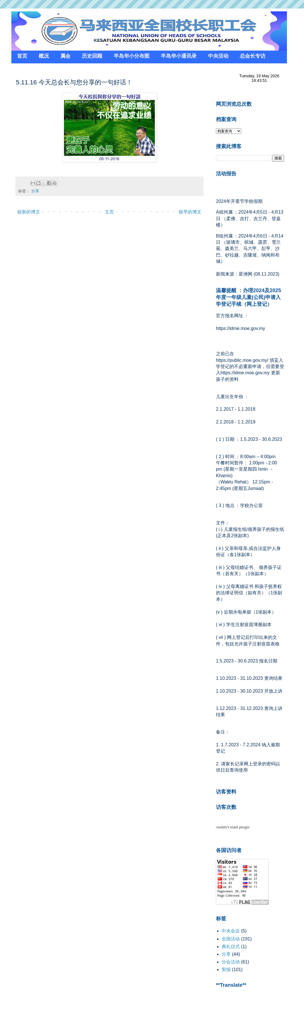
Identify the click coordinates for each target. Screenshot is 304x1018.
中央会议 (231, 930)
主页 (109, 211)
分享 (35, 191)
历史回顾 (92, 56)
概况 (44, 56)
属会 (65, 56)
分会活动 (231, 961)
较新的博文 (28, 211)
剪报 (226, 969)
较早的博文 (190, 211)
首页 (22, 56)
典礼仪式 (231, 946)
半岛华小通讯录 (179, 56)
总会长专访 (252, 56)
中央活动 (218, 56)
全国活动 (231, 938)
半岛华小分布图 (131, 56)
